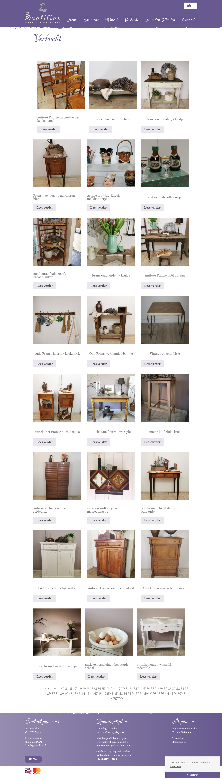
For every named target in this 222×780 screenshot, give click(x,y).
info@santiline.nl (36, 745)
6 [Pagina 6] (73, 688)
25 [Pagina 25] (144, 688)
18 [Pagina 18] (114, 688)
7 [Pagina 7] (76, 688)
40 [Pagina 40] (66, 693)
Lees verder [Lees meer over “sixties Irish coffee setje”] (152, 207)
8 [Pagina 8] (78, 688)
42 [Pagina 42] (74, 693)
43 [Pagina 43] (79, 693)
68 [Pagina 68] (184, 693)
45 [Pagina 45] (87, 693)
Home (72, 20)
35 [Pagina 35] (186, 688)
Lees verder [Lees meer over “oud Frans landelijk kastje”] (45, 598)
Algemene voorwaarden (184, 728)
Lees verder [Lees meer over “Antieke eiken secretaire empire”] (152, 598)
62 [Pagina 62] (158, 693)
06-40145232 (35, 741)
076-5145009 (34, 738)
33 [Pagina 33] (178, 688)
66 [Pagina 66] (176, 693)
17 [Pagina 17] (110, 688)
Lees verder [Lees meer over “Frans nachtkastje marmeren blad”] (45, 207)
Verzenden (178, 738)
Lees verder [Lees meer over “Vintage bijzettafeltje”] (152, 364)
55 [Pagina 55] (129, 693)
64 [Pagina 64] (167, 693)
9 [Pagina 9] (81, 688)
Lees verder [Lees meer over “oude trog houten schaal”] (100, 129)
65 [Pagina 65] (171, 693)
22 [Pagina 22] (131, 688)
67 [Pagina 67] (180, 693)
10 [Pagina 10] (84, 688)
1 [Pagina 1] (61, 688)
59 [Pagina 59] (146, 693)
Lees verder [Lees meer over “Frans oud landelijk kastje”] (152, 129)
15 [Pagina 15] (103, 688)
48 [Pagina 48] (100, 693)
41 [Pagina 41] (70, 693)
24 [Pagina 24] (140, 688)
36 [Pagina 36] (49, 693)
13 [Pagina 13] (95, 688)
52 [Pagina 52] (117, 693)
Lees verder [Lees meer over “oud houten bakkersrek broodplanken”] (45, 285)
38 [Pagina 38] (57, 693)
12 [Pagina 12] (91, 688)
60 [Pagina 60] (150, 693)
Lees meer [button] (175, 766)
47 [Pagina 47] (96, 693)
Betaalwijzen (179, 741)
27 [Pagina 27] (152, 688)
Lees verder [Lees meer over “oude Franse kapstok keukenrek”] (45, 364)
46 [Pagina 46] (92, 693)
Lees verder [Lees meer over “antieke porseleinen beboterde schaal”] (96, 676)
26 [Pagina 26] (148, 688)
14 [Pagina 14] (99, 688)
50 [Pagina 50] (109, 693)
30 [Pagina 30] (165, 688)
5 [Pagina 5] (71, 688)
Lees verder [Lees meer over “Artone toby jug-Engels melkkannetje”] (98, 207)
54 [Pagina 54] (125, 693)
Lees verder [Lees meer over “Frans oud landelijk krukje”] (98, 285)
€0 (191, 6)
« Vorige (51, 688)
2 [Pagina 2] (64, 688)
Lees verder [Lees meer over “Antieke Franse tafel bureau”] (152, 285)
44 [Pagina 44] (83, 693)
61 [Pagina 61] (154, 693)
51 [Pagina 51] (113, 693)
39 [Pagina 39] (62, 693)
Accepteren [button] (192, 775)
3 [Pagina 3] (66, 688)
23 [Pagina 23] (135, 688)
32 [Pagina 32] (174, 688)
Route (33, 758)
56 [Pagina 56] (133, 693)
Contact (188, 20)
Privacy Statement (182, 732)
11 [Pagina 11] (88, 688)
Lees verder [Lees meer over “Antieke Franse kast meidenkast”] (98, 598)
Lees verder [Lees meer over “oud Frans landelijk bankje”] (45, 676)
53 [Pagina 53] (121, 693)
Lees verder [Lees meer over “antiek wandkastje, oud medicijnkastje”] (98, 520)
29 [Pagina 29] (161, 688)
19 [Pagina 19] (118, 688)
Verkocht (131, 20)
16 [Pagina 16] (107, 688)
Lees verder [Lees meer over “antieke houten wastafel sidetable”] (148, 676)
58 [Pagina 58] (142, 693)
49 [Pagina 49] (104, 693)
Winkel (111, 20)
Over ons (91, 20)
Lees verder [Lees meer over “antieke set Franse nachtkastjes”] (45, 442)
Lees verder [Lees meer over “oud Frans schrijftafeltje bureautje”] (152, 520)
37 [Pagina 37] (53, 693)
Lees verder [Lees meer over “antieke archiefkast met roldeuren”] (45, 520)
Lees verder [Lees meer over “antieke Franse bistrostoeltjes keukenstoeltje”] (48, 129)
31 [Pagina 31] (169, 688)
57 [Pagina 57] (137, 693)
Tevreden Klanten (160, 20)
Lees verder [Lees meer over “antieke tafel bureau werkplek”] (98, 442)
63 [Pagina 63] (163, 693)
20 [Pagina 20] (123, 688)
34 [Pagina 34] (182, 688)
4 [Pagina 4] (69, 688)
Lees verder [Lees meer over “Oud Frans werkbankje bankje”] (98, 364)
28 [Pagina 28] (157, 688)
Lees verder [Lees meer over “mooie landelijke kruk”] (152, 442)
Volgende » (118, 698)
